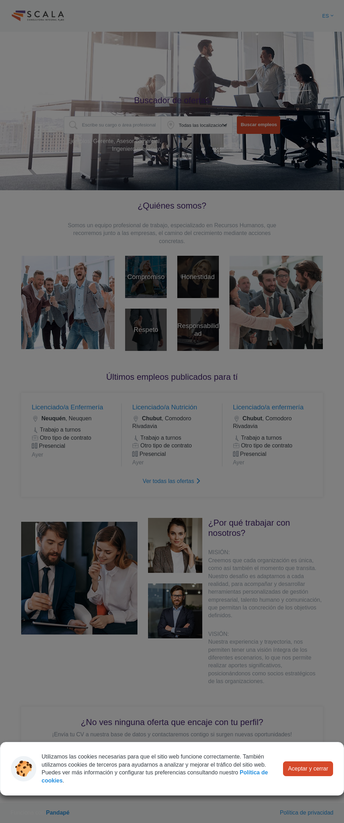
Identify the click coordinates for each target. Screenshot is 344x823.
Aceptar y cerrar (308, 769)
